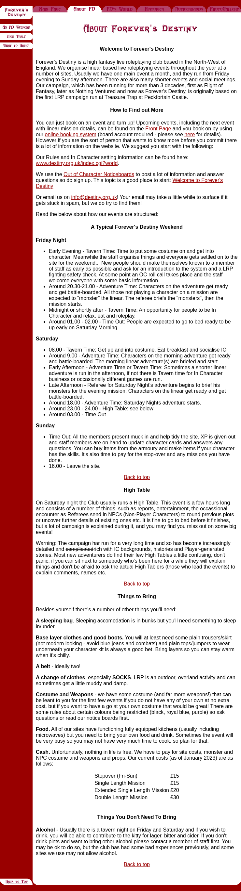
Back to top (137, 477)
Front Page (158, 128)
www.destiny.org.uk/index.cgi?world (77, 163)
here (189, 134)
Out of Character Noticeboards (99, 174)
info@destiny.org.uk (94, 197)
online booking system (70, 134)
